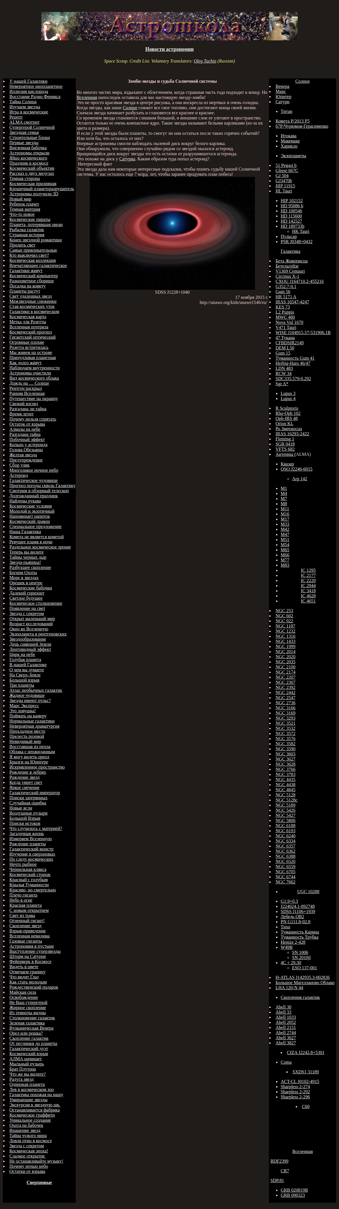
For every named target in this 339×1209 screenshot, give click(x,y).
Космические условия (30, 506)
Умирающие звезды (28, 1099)
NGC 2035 (285, 661)
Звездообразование (27, 639)
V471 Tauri (285, 327)
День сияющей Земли (30, 644)
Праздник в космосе (28, 163)
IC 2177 (308, 575)
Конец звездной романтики (35, 239)
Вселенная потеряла (28, 326)
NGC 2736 (285, 702)
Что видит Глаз (23, 976)
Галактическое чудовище (33, 480)
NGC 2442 (285, 692)
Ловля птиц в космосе (30, 1140)
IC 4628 (308, 595)
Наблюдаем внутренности (34, 367)
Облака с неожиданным (32, 751)
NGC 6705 (285, 871)
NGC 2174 (285, 672)
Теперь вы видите (26, 552)
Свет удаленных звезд (30, 296)
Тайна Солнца (22, 101)
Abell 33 (283, 1012)
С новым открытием (29, 910)
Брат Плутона (22, 1069)
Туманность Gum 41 (295, 358)
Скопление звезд (25, 925)
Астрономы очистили (30, 372)
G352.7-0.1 (285, 286)
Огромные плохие (26, 342)
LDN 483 (284, 368)
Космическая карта (27, 316)
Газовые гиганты (25, 941)
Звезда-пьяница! (25, 562)
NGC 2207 (285, 677)
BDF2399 (279, 1161)
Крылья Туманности (29, 884)
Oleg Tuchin (205, 61)
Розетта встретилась (28, 347)
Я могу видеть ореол (29, 756)
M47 (285, 534)
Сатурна (127, 158)
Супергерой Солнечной (32, 127)
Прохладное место (27, 731)
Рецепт (16, 117)
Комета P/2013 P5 (292, 121)
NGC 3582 (285, 743)
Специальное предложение (35, 526)
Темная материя (24, 209)
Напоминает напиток (29, 516)
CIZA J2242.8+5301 (305, 1052)
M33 (285, 524)
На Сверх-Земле (25, 674)
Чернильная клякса (27, 869)
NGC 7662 (285, 881)
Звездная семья (24, 132)
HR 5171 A (285, 296)
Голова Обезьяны (26, 449)
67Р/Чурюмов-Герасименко (301, 126)
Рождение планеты (27, 843)
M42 (285, 529)
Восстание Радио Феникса (34, 96)
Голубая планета (25, 659)
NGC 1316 (285, 636)
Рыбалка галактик (26, 229)
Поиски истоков (24, 823)
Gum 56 (282, 291)
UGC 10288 (308, 891)
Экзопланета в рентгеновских (38, 634)
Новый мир (20, 198)
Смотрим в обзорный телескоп (39, 490)
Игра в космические (28, 111)
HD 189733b (292, 226)
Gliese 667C (286, 170)
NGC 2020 (285, 656)
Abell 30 (283, 1007)
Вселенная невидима (29, 935)
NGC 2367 (285, 682)
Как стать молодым (28, 982)
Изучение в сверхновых (32, 854)
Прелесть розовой (26, 736)
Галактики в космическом (34, 311)
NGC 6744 (285, 876)
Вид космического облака (34, 378)
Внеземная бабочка (28, 147)
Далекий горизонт (26, 593)
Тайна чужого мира (28, 1135)
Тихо (285, 926)
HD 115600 (291, 216)
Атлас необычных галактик (35, 690)
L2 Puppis (284, 312)
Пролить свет (22, 245)
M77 (285, 560)
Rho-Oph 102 (288, 413)
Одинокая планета (27, 1084)
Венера (282, 86)
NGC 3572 (285, 733)
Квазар (287, 463)
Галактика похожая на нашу (36, 1094)
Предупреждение (26, 459)
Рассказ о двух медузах (31, 173)
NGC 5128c (286, 800)
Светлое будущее (25, 598)
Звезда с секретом (26, 613)
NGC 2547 (285, 697)
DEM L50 (284, 347)
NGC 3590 (285, 748)
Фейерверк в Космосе (30, 961)
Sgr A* (281, 383)
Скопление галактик (28, 1038)
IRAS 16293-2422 (292, 433)
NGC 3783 (285, 774)
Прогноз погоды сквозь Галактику (42, 485)
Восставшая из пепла (29, 746)
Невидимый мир (25, 741)
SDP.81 (277, 1180)
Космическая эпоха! (28, 1150)
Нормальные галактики (32, 721)
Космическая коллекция (32, 260)
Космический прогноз (30, 332)
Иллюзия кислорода (28, 91)
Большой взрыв (24, 680)
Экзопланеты (293, 155)
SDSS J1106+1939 (298, 911)
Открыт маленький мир (32, 618)
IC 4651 (308, 601)
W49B (287, 947)
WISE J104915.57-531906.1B (302, 332)
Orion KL (284, 423)
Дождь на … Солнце (29, 383)
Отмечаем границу (27, 971)
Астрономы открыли (29, 152)
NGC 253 (284, 610)
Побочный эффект (27, 439)
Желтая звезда (23, 454)
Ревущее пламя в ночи (30, 541)
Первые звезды (23, 142)
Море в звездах (24, 577)
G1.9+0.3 (289, 901)
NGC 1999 (285, 646)
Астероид (18, 475)
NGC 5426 (285, 810)
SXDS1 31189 (306, 1071)
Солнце (130, 107)
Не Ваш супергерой (28, 1002)
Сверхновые (39, 1182)
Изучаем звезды (24, 106)
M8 (284, 503)
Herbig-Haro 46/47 (292, 363)
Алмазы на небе (24, 429)
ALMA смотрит (24, 122)
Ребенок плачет (24, 204)
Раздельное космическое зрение (40, 547)
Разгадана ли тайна (27, 408)
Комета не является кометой (36, 536)
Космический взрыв (28, 1053)
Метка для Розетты (27, 321)
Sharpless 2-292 (295, 1091)
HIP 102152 (292, 200)
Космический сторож (29, 874)
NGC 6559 (285, 866)
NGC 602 (284, 615)
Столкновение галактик (32, 1017)
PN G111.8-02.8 (295, 921)
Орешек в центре (25, 582)
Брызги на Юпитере (28, 761)
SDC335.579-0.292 (293, 378)
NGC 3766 (285, 769)
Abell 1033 (285, 1017)
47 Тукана (285, 337)
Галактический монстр (31, 848)
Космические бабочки (30, 587)
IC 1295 (308, 570)
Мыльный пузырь (26, 1063)
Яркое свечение (24, 787)
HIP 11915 (285, 185)
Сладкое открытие (27, 1156)
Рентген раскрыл (25, 388)
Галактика (290, 251)
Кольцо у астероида (28, 444)
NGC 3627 (285, 759)
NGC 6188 (285, 825)
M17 (285, 519)
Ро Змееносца (288, 428)
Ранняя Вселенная (27, 393)
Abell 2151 (285, 1027)
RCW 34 (283, 373)
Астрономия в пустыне (31, 946)
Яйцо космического (28, 158)
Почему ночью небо (28, 1166)
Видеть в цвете (23, 966)
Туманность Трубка (299, 937)
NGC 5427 (285, 815)
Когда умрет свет (25, 782)
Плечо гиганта (23, 895)
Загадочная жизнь (26, 833)
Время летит (21, 413)
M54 (285, 544)
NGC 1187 (285, 626)
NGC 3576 (285, 738)
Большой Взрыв (24, 818)
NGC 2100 (285, 666)
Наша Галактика (25, 531)
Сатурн (282, 101)
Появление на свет (27, 608)
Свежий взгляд (23, 403)
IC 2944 (308, 585)
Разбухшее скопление (30, 567)
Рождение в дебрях (27, 772)
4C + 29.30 (291, 962)
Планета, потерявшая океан (36, 224)
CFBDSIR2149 (289, 342)
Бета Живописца (291, 260)
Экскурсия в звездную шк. (34, 1104)
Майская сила (22, 992)
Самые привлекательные (33, 250)
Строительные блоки (29, 137)
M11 (285, 508)
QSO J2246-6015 (297, 469)
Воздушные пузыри (28, 813)
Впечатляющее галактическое (38, 265)
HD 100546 (291, 210)
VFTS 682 (285, 449)
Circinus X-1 (287, 276)
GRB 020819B (294, 1190)
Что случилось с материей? (35, 828)
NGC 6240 (285, 835)
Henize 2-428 (293, 942)
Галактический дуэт (28, 1048)
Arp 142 (299, 478)
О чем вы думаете (26, 669)
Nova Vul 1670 (289, 322)
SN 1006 (300, 952)
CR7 (285, 1170)
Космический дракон (29, 521)
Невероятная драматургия (34, 726)
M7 (284, 498)
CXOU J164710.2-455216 (299, 281)
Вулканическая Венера (31, 1028)
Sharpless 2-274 (295, 1086)
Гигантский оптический (32, 337)
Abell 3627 (285, 1037)
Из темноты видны (27, 1012)
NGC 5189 (285, 805)
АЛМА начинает (25, 1058)
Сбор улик (19, 465)
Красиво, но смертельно (32, 889)
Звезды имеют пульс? (30, 700)
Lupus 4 (288, 398)
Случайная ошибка (27, 802)
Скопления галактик (300, 997)
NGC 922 (284, 620)
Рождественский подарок (33, 987)
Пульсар (289, 236)
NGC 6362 (285, 851)
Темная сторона (24, 178)
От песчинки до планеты (33, 1043)
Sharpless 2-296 (295, 1096)
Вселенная (87, 97)
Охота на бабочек (26, 1125)
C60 (306, 1106)
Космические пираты (29, 219)
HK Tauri (300, 231)
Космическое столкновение (35, 603)
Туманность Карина (300, 931)
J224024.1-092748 (298, 906)
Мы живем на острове (30, 352)
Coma (286, 1062)
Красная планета (25, 905)
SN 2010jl (301, 957)
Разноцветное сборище (31, 280)
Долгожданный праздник (33, 495)
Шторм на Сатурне (27, 956)
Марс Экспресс (24, 705)
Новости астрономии (169, 49)
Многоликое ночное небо (33, 470)
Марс (280, 91)
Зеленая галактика (27, 1022)
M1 (284, 488)
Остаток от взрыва (27, 424)
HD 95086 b (292, 205)
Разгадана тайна (24, 434)
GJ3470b (283, 180)
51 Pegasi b (286, 165)
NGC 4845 (285, 789)
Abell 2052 (285, 1022)
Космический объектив (31, 168)
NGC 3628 (285, 764)
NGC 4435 (285, 779)
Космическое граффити (32, 1115)
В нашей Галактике (28, 664)
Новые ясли (20, 808)
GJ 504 (282, 175)
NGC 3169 (285, 713)
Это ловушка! (22, 710)
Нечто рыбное (23, 864)
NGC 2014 (285, 651)
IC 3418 (308, 590)
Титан (286, 111)
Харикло (289, 146)
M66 (285, 554)
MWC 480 (285, 317)
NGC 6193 (285, 830)
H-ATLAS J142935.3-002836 (302, 977)
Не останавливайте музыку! (36, 1161)
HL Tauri (283, 191)
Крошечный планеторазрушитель (41, 188)
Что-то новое (22, 214)
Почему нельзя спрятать (32, 419)
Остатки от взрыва (27, 1171)
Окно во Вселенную (28, 628)
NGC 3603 (285, 754)
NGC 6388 (285, 856)
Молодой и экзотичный (31, 511)
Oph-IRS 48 (286, 418)
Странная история (26, 234)
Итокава (288, 135)
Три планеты (21, 685)
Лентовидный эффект (30, 649)
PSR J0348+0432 (297, 241)
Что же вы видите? (27, 1074)
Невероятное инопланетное (35, 86)
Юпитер (283, 96)
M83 (285, 565)
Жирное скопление (27, 1007)
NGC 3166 (285, 707)
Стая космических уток (32, 306)
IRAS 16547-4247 (292, 301)
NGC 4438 (285, 784)
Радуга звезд (21, 1079)
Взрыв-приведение (27, 930)
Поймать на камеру (27, 715)
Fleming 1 (284, 438)
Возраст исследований (31, 623)
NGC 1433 (285, 641)
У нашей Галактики (28, 81)
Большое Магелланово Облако (304, 982)
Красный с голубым (28, 879)
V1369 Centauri (290, 271)
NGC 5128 (285, 794)
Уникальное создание (30, 1120)
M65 (285, 549)
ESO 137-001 (304, 967)
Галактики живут (25, 270)
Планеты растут (24, 291)
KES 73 (282, 307)
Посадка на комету (27, 285)
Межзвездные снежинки (32, 301)
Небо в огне (20, 900)
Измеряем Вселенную (30, 838)
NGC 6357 (285, 846)
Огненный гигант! (27, 920)
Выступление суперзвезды (35, 951)
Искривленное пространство (37, 767)
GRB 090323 (293, 1195)
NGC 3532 (285, 728)
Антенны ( (285, 454)
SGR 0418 (285, 444)
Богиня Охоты (23, 572)
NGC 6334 (285, 841)
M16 (285, 514)
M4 (284, 493)
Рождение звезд (24, 777)
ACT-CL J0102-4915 (300, 1081)
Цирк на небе (22, 654)
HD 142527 (291, 221)
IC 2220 (308, 580)
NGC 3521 (285, 723)
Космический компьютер (33, 275)
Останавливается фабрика (34, 1109)
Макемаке (290, 140)
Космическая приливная (32, 183)
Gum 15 (282, 353)
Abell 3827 (285, 1042)
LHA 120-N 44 (289, 987)
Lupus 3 (288, 393)
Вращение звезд (24, 1130)
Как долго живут (25, 362)
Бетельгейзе (287, 266)
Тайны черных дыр (27, 557)
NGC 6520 (285, 861)
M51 (285, 539)
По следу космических (31, 859)
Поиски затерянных (28, 797)
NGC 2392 (285, 687)
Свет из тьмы (22, 915)
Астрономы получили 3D (33, 193)
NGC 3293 (285, 718)
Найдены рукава (25, 500)
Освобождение (23, 997)
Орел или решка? (26, 1033)
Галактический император (34, 792)
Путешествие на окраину (33, 398)
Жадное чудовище (27, 695)
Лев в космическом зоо (31, 1089)
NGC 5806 (285, 820)
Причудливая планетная (32, 357)
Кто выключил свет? (29, 255)
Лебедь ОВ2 (292, 916)
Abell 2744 (285, 1032)
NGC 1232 (285, 631)
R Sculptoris (286, 408)
